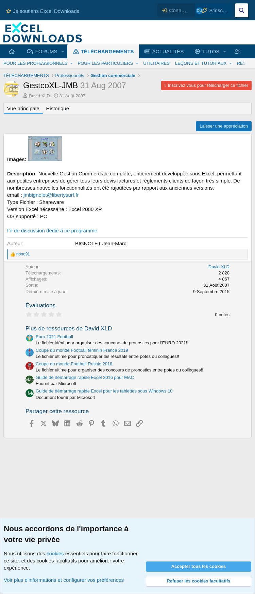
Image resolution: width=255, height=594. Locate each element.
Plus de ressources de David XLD (69, 328)
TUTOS (211, 51)
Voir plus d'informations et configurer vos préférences (64, 580)
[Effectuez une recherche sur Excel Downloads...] (241, 10)
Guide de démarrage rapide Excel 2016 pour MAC (85, 377)
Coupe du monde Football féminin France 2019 (82, 350)
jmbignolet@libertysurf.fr (51, 195)
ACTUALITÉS (168, 51)
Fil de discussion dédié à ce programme (52, 230)
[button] (62, 51)
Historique (57, 108)
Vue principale (23, 108)
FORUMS (46, 51)
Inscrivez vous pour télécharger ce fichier (208, 85)
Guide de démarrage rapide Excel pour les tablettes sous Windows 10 (104, 391)
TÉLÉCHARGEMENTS (107, 51)
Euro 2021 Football (54, 336)
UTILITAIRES (156, 63)
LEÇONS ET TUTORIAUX (201, 63)
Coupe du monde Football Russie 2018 (74, 363)
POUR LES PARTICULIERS (105, 63)
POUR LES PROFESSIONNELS (35, 63)
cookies (55, 553)
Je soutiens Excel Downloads (42, 11)
